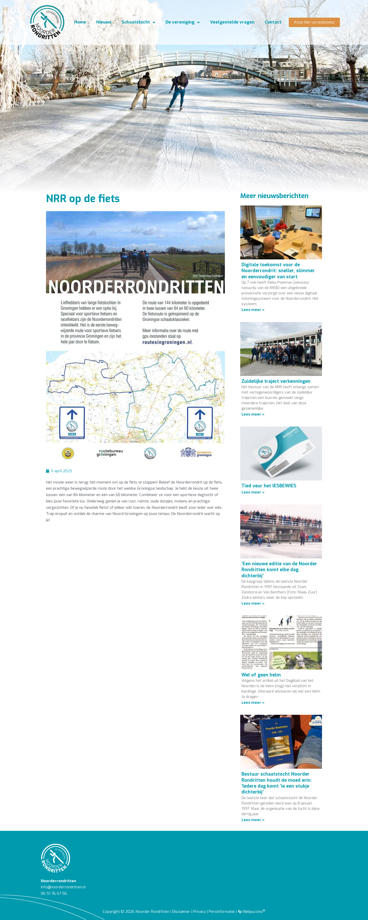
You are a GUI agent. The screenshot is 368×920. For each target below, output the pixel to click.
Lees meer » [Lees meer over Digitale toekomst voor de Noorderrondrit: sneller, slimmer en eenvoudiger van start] (253, 309)
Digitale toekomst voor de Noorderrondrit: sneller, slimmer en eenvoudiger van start (278, 271)
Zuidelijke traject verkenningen (275, 381)
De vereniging (183, 23)
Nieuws (103, 23)
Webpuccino (253, 911)
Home (80, 23)
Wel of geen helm (261, 675)
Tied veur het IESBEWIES (268, 486)
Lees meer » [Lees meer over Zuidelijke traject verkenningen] (253, 414)
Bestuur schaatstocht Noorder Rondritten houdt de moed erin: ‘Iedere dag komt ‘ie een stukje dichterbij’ (276, 783)
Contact (273, 23)
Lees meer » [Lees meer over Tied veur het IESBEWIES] (253, 492)
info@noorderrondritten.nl (63, 887)
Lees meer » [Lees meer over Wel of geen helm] (253, 702)
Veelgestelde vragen (232, 23)
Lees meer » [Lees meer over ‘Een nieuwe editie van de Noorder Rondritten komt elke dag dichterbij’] (253, 603)
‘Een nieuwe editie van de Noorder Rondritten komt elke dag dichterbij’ (279, 570)
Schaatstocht (138, 23)
